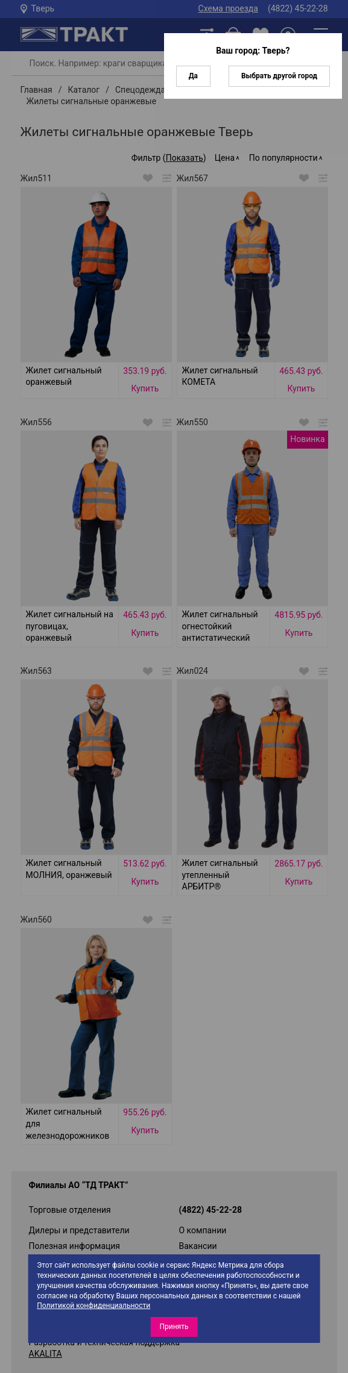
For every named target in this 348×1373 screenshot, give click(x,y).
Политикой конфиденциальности (93, 1305)
